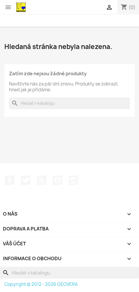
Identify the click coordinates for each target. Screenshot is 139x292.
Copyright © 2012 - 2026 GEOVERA (41, 284)
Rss (41, 180)
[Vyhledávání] (69, 103)
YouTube (57, 180)
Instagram (73, 180)
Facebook (9, 180)
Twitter (25, 180)
